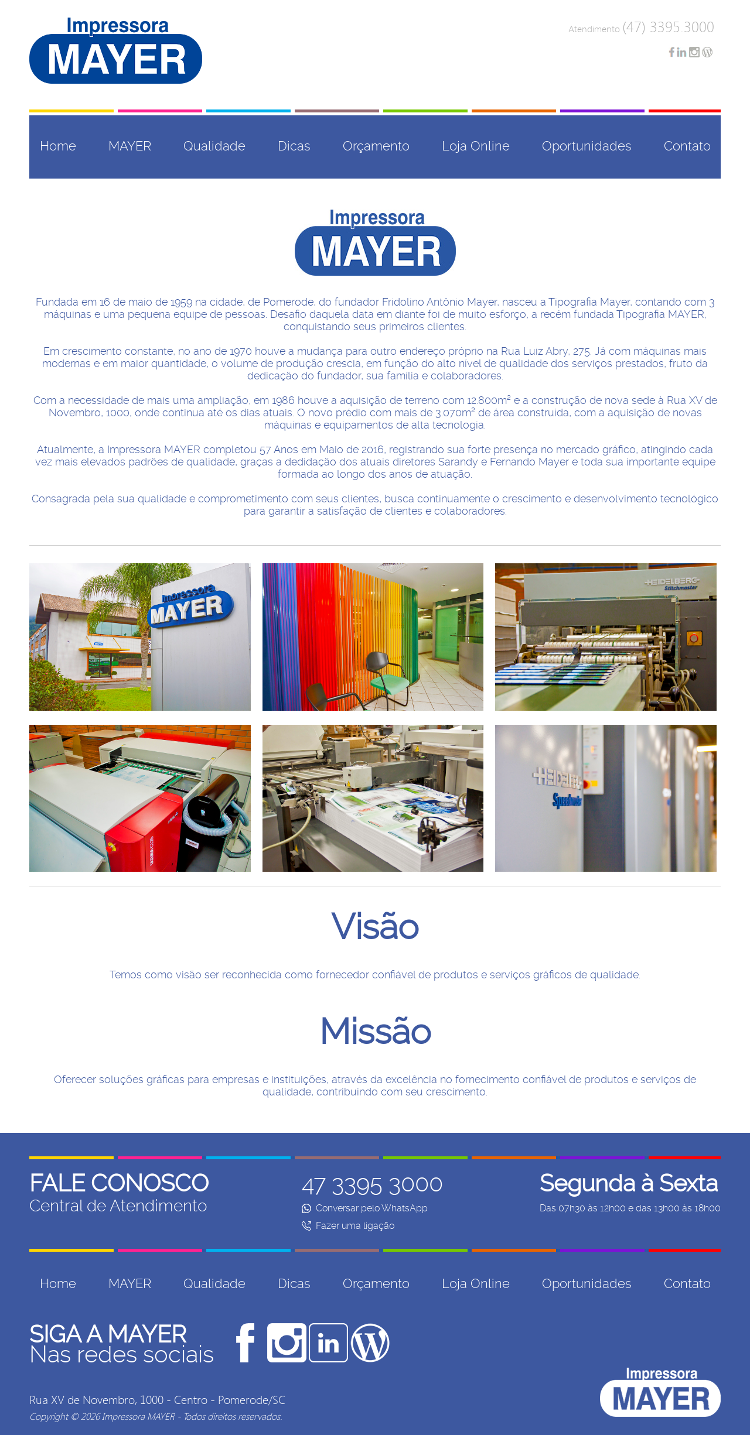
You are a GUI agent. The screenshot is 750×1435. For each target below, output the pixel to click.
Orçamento (376, 145)
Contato (687, 145)
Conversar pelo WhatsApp (365, 1208)
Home (58, 145)
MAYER (129, 145)
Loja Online (476, 145)
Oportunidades (587, 145)
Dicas (294, 145)
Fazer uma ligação (348, 1225)
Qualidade (214, 145)
